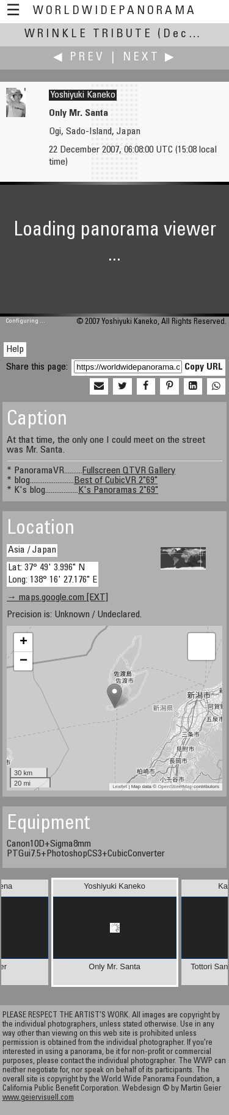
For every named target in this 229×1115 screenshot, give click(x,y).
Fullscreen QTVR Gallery (128, 471)
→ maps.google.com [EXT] (57, 598)
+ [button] (23, 642)
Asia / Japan (32, 550)
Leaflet (119, 786)
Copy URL (203, 367)
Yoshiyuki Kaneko (82, 95)
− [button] (23, 661)
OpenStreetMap (175, 786)
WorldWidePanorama (115, 11)
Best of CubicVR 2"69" (116, 481)
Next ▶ (149, 57)
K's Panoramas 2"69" (118, 490)
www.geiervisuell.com (38, 1098)
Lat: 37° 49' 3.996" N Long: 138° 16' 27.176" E (52, 573)
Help (15, 349)
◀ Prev (79, 57)
